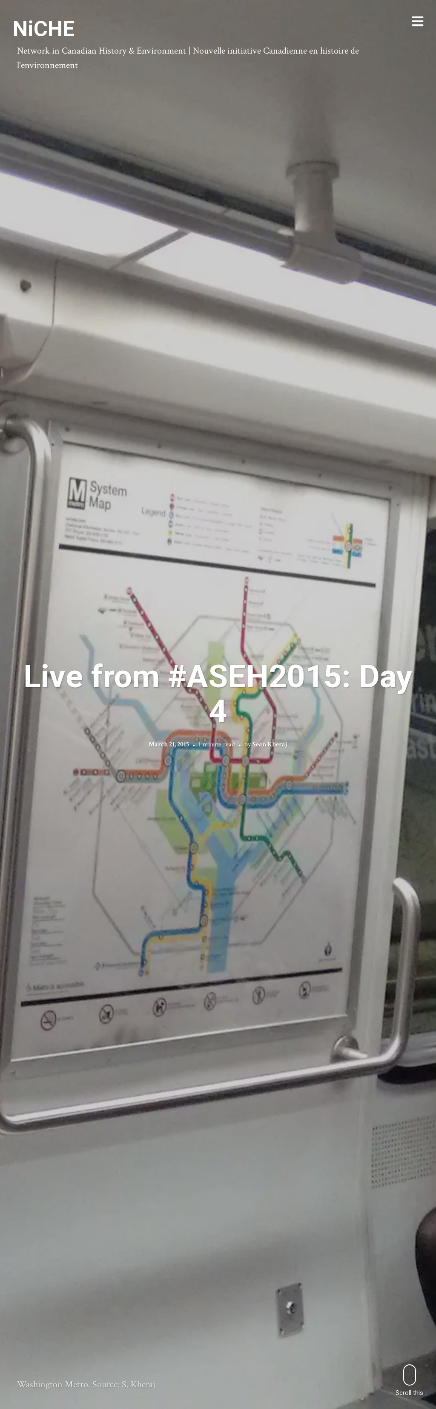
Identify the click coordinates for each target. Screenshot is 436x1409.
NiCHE (44, 29)
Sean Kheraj (269, 744)
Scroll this (409, 1380)
